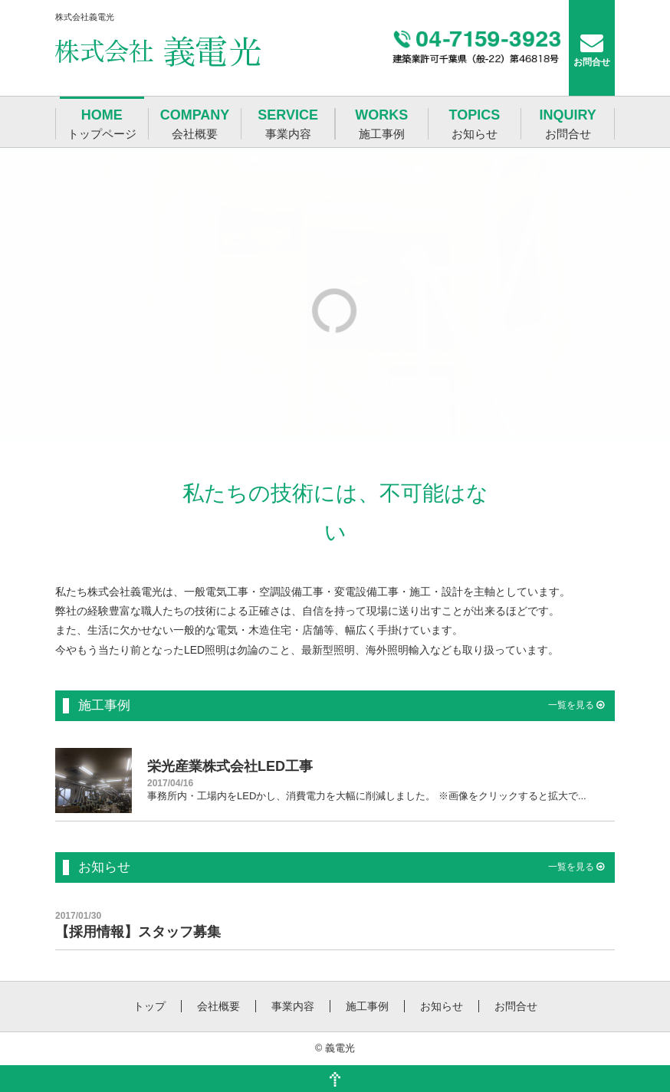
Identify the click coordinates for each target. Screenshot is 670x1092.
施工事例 (367, 1006)
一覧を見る (576, 705)
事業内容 (292, 1006)
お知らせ (441, 1006)
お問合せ (515, 1006)
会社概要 (218, 1006)
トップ (149, 1006)
